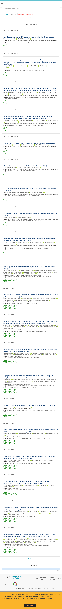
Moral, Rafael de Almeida (24, 38)
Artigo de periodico (8, 260)
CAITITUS (21, 70)
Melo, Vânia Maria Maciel (32, 326)
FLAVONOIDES (24, 410)
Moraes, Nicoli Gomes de (38, 353)
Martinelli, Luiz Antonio (29, 273)
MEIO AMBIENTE (12, 357)
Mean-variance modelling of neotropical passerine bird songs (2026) (25, 166)
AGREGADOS (11, 386)
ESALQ (35, 301)
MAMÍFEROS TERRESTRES (27, 249)
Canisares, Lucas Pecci (13, 381)
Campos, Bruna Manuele (9, 92)
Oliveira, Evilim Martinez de (9, 460)
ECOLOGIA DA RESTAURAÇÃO (15, 331)
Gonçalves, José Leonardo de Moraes (14, 542)
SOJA (49, 277)
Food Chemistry (11, 275)
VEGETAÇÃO (41, 125)
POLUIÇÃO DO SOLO (28, 357)
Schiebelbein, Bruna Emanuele (51, 538)
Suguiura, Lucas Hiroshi (21, 300)
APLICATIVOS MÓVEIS (35, 386)
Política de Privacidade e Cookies (42, 598)
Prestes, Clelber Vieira (51, 298)
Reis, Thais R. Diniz (33, 66)
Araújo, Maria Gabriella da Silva (10, 270)
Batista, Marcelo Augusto (35, 300)
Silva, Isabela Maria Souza (30, 272)
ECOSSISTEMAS (36, 195)
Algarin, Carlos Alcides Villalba (20, 379)
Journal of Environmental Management (16, 329)
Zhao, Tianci (24, 325)
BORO (17, 303)
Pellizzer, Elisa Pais (33, 325)
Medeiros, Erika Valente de (46, 325)
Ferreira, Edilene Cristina (24, 460)
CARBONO (43, 386)
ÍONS (33, 516)
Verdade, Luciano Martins (9, 38)
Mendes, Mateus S (22, 167)
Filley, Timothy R (53, 541)
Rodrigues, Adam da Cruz (11, 539)
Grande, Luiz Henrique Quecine (37, 379)
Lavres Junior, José (30, 542)
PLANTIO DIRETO (14, 387)
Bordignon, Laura (7, 353)
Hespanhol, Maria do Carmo (30, 485)
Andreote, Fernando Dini (9, 541)
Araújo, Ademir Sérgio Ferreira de (11, 325)
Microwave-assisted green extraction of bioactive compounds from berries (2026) (29, 405)
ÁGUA (4, 412)
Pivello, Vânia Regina (53, 120)
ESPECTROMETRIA (25, 463)
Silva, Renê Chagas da (36, 354)
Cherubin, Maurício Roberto (40, 541)
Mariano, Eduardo (26, 298)
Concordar (30, 605)
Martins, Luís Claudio (8, 485)
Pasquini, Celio (42, 485)
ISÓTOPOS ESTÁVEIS (25, 277)
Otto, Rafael (45, 300)
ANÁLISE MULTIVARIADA (29, 171)
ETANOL (55, 410)
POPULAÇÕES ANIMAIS (37, 220)
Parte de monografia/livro (10, 30)
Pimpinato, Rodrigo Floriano (22, 354)
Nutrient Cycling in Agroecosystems (16, 301)
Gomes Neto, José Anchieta (39, 460)
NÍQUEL (24, 303)
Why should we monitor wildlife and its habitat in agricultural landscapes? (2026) (28, 37)
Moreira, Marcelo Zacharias (24, 433)
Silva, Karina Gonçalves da (9, 433)
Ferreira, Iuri (16, 144)
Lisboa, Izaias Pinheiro (38, 298)
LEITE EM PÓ (18, 438)
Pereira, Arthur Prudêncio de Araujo (48, 326)
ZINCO (20, 303)
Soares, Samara (18, 485)
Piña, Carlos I (43, 66)
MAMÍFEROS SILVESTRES (35, 97)
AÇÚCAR (29, 438)
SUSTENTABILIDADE (46, 463)
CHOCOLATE (11, 438)
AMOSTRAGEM (32, 410)
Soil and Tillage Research (13, 384)
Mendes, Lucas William (18, 326)
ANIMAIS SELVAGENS (13, 42)
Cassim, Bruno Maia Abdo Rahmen (11, 298)
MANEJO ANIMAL (48, 249)
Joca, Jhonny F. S (43, 511)
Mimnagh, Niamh (7, 144)
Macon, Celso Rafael (8, 300)
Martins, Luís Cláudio (8, 407)
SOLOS (10, 303)
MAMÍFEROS (22, 125)
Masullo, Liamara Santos (25, 539)
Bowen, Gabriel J (18, 273)
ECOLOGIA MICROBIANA (29, 331)
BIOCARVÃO (17, 463)
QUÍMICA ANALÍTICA (35, 463)
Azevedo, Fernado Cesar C (9, 192)
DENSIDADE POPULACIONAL (31, 70)
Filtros (6, 14)
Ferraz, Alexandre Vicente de (40, 539)
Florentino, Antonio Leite (9, 538)
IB (7, 247)
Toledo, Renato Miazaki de (25, 120)
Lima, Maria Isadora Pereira (21, 511)
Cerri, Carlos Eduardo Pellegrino (41, 381)
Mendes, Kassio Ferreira (49, 354)
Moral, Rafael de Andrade (20, 66)
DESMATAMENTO (43, 277)
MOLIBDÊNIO (30, 303)
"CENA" (13, 14)
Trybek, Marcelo (7, 379)
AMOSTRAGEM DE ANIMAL (35, 148)
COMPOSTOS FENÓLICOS (14, 410)
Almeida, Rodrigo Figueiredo (42, 270)
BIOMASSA (28, 125)
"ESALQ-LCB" (29, 14)
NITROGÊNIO (34, 545)
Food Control (10, 436)
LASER (30, 516)
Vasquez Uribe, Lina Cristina (10, 120)
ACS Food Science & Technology (15, 408)
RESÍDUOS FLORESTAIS (43, 545)
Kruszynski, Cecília (7, 66)
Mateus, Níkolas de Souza (35, 538)
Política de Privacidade (43, 579)
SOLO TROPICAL (34, 387)
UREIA (35, 303)
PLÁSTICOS (36, 357)
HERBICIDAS (20, 357)
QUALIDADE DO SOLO (24, 387)
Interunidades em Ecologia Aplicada (32, 275)
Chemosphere (10, 356)
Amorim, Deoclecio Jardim (26, 270)
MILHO (13, 303)
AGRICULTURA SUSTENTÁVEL (22, 386)
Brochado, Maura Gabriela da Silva (22, 353)
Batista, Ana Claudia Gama (15, 272)
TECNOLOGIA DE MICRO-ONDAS (44, 410)
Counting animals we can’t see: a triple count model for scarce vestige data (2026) (29, 143)
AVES (17, 171)
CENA (56, 40)
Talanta (9, 461)
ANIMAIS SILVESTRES (13, 125)
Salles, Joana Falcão (8, 328)
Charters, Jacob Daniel (22, 92)
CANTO (20, 171)
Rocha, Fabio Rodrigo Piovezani (23, 407)
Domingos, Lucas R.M (8, 511)
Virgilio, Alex (50, 460)
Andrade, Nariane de (22, 538)
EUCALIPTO (11, 545)
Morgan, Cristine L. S (26, 381)
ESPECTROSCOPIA (30, 489)
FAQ (37, 578)
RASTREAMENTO (34, 277)
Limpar (58, 14)
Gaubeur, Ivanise (45, 513)
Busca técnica (52, 579)
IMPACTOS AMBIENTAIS (25, 195)
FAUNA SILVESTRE (23, 97)
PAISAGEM (31, 42)
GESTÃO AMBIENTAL (41, 331)
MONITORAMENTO (23, 42)
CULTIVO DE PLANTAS (13, 277)
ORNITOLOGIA (11, 171)
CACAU (33, 438)
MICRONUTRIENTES (8, 547)
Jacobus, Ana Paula (49, 242)
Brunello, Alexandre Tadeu (45, 272)
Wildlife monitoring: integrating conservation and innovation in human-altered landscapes (28, 40)
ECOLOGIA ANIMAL (39, 42)
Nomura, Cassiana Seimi (16, 513)
